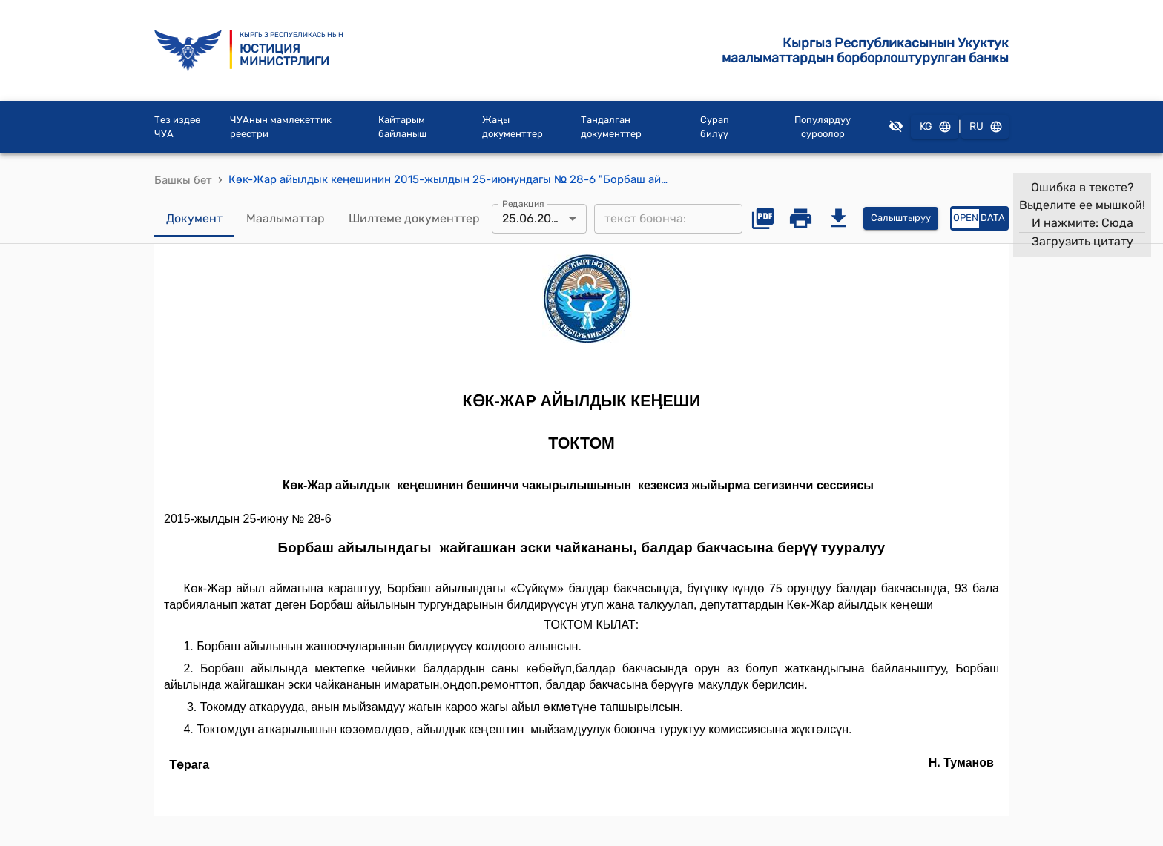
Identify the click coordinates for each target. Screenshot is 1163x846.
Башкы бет (183, 180)
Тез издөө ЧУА (177, 127)
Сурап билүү (714, 127)
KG (934, 127)
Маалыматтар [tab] (285, 219)
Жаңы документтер (512, 127)
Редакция (523, 203)
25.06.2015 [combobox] (533, 218)
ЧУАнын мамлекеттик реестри (281, 127)
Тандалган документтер (611, 127)
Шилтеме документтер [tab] (414, 219)
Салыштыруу (900, 218)
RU (985, 127)
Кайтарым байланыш (402, 127)
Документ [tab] (194, 219)
